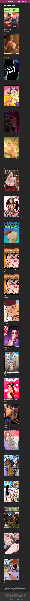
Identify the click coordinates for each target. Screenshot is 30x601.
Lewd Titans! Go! (7, 132)
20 (5, 589)
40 (8, 589)
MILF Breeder (6, 55)
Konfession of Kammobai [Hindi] (10, 269)
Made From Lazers (7, 451)
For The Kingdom (7, 477)
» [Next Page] (11, 589)
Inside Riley (6, 81)
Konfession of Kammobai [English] (10, 295)
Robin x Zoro (6, 503)
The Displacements (7, 373)
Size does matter (7, 580)
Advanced (22, 1)
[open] (25, 1)
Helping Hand (6, 347)
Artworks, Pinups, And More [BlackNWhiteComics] (13, 217)
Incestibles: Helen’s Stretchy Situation (10, 399)
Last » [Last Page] (13, 589)
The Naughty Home (7, 29)
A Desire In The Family (8, 528)
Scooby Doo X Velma (7, 425)
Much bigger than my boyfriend (9, 243)
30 (6, 589)
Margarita (6, 321)
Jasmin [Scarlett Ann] (8, 192)
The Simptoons (6, 107)
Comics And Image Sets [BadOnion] (10, 158)
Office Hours (6, 554)
